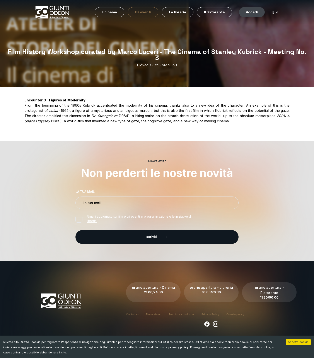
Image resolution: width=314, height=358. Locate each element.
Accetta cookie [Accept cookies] (298, 342)
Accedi (252, 12)
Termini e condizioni (182, 314)
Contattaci (132, 314)
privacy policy (178, 347)
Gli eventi (143, 12)
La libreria (177, 12)
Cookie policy (235, 314)
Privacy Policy (210, 314)
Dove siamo (154, 314)
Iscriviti (157, 237)
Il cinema (109, 12)
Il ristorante (214, 12)
